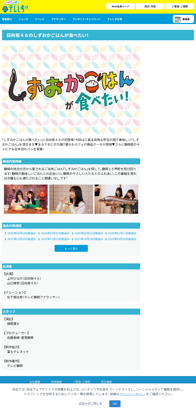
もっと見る (71, 256)
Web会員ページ (120, 6)
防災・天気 (150, 6)
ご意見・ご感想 (180, 6)
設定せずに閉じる (90, 403)
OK (115, 403)
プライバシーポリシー (132, 394)
